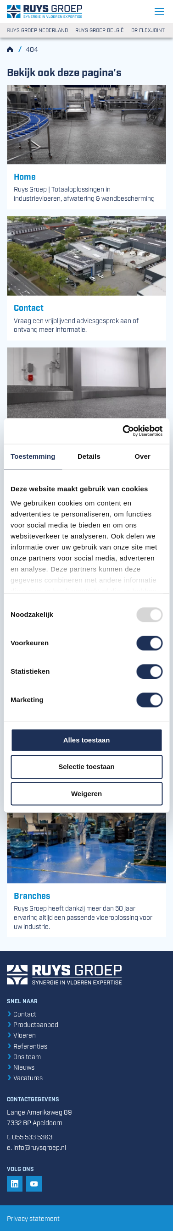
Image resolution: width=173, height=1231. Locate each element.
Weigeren (86, 793)
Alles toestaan (86, 740)
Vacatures (25, 1077)
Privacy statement (33, 1218)
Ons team (24, 1056)
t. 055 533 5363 (29, 1136)
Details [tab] (89, 456)
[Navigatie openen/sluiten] (160, 11)
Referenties (27, 1046)
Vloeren (21, 1035)
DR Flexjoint (148, 30)
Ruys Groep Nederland (37, 30)
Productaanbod (32, 1024)
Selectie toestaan (86, 767)
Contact (21, 1013)
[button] (14, 1184)
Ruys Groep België (99, 30)
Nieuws (20, 1067)
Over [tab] (142, 456)
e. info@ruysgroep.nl (36, 1147)
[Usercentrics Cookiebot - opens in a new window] (123, 431)
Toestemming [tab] (33, 456)
